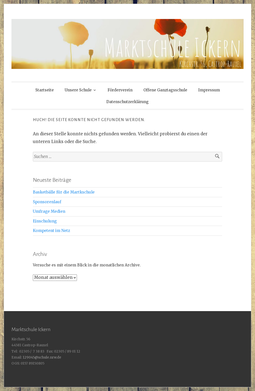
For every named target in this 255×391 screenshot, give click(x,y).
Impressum (209, 90)
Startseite (44, 90)
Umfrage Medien (49, 211)
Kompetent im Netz (51, 230)
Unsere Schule (78, 90)
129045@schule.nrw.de (41, 357)
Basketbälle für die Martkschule (64, 192)
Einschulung (45, 221)
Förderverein (120, 90)
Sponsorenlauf (47, 201)
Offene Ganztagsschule (165, 90)
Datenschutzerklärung (127, 101)
